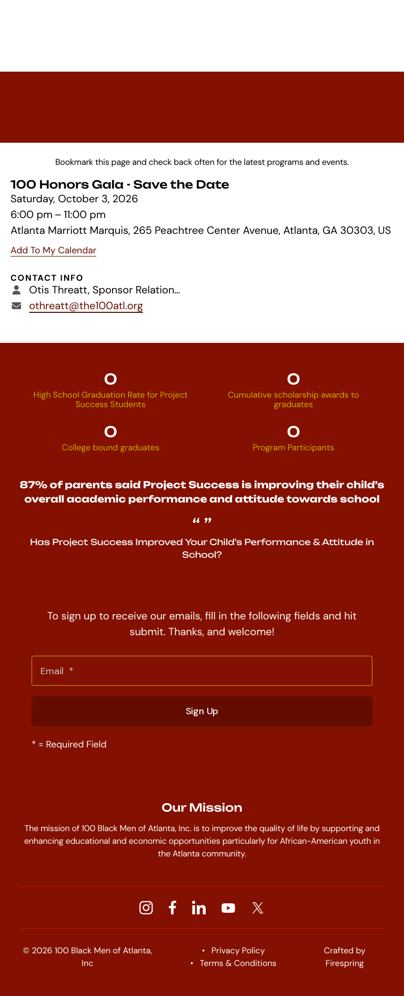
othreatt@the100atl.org (86, 306)
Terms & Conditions (238, 963)
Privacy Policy (238, 950)
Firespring (345, 963)
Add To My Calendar (53, 251)
